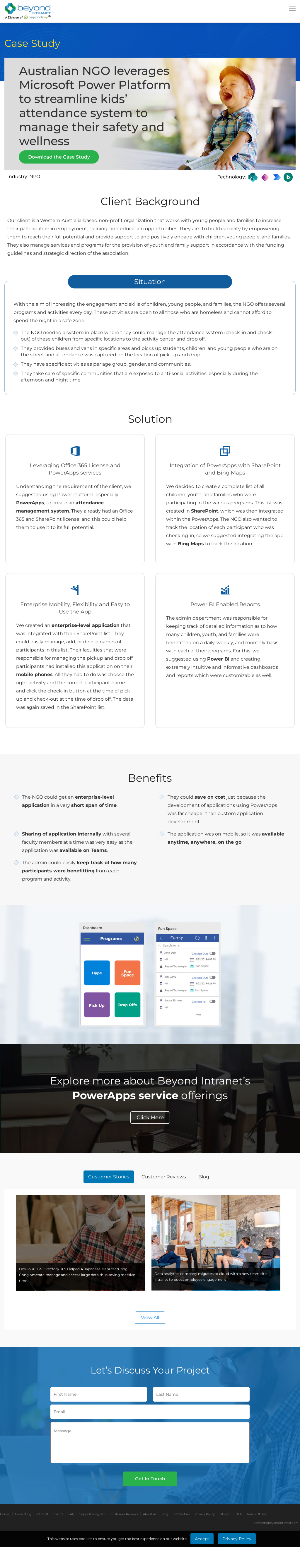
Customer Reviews (124, 1514)
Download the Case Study (59, 157)
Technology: (232, 177)
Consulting (23, 1514)
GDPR (224, 1514)
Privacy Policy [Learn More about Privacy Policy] (236, 1538)
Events (58, 1514)
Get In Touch (150, 1478)
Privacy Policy (205, 1514)
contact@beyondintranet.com (276, 1523)
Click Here (150, 1117)
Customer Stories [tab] (108, 1177)
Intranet (42, 1514)
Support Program (92, 1514)
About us (149, 1514)
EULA (237, 1514)
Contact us (181, 1514)
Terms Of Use (256, 1514)
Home (4, 1514)
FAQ (71, 1514)
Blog (164, 1514)
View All (150, 1317)
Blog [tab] (203, 1177)
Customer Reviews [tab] (164, 1177)
